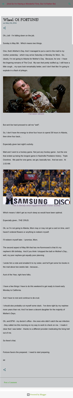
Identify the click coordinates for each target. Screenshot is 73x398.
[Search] (69, 4)
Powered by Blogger (36, 395)
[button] (4, 28)
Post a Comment (10, 382)
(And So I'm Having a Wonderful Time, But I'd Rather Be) (31, 4)
